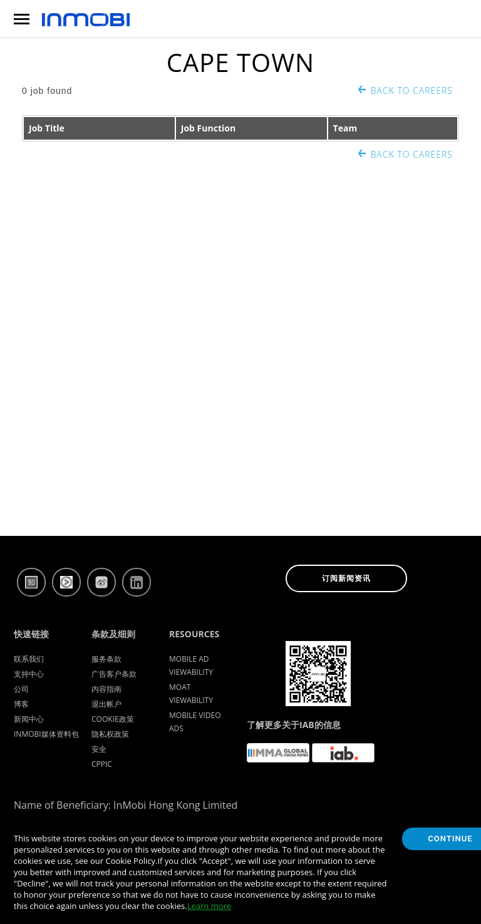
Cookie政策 (112, 719)
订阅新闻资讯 (346, 578)
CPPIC (101, 764)
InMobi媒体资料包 (46, 734)
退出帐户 (106, 704)
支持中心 (29, 674)
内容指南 (106, 689)
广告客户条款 (114, 674)
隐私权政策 (110, 734)
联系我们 (29, 659)
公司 (21, 689)
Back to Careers (412, 90)
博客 (21, 704)
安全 (98, 749)
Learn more (209, 905)
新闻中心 (29, 719)
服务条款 (106, 659)
